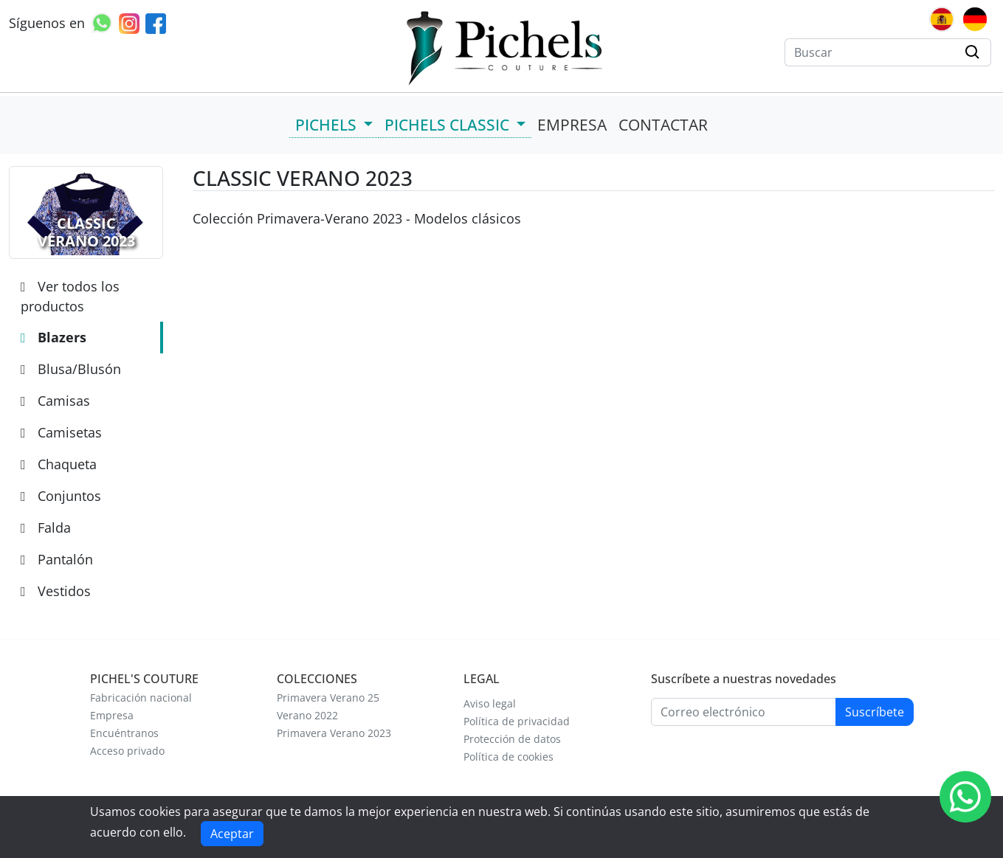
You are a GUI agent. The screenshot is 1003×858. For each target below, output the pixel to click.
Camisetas (61, 432)
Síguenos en (47, 23)
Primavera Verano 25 (328, 698)
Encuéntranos (124, 733)
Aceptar (232, 834)
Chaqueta (59, 464)
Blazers (53, 337)
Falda (46, 527)
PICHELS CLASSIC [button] (449, 124)
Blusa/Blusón (71, 369)
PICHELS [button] (327, 124)
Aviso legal (489, 704)
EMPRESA (572, 124)
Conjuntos (61, 496)
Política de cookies (508, 757)
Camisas (55, 400)
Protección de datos (512, 739)
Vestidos (56, 591)
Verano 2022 (307, 716)
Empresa (112, 716)
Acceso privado (127, 751)
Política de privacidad (516, 721)
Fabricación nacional (141, 698)
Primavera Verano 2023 (334, 733)
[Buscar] (870, 52)
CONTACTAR (663, 124)
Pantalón (57, 559)
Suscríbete (874, 712)
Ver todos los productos (70, 296)
